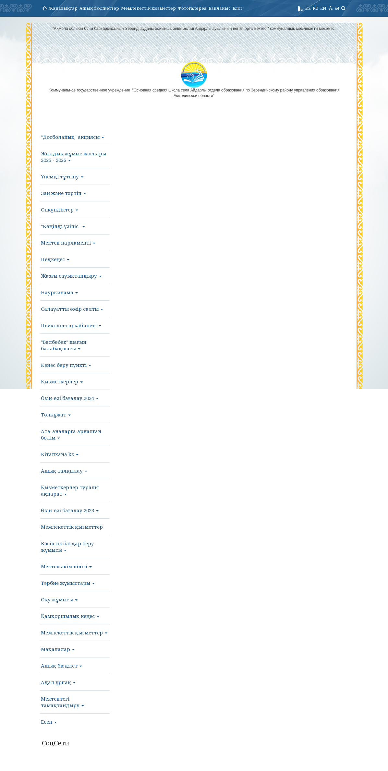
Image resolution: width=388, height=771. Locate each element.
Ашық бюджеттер (99, 8)
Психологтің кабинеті (71, 325)
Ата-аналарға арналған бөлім (71, 434)
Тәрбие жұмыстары (68, 583)
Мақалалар (58, 649)
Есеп (49, 721)
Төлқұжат (56, 414)
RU (315, 8)
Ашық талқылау (64, 470)
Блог (237, 8)
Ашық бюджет (61, 665)
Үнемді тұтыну (62, 176)
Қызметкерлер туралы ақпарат (70, 490)
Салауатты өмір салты (72, 309)
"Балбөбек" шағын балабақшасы (63, 345)
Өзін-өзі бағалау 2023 (70, 510)
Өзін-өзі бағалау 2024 (70, 398)
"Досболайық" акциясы (72, 137)
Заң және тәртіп (63, 193)
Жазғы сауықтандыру (71, 275)
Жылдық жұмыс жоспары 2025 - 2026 (73, 156)
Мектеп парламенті (68, 242)
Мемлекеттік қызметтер (148, 8)
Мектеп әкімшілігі (66, 566)
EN (323, 8)
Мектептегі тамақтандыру (62, 701)
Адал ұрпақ (58, 682)
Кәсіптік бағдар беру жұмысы (67, 546)
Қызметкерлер (62, 381)
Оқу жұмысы (59, 599)
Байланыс (220, 8)
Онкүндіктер (59, 209)
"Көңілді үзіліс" (63, 226)
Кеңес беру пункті (66, 365)
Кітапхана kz (60, 454)
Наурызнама (59, 292)
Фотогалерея (192, 8)
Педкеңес (55, 259)
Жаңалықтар (63, 8)
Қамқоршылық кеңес (70, 616)
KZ (308, 8)
